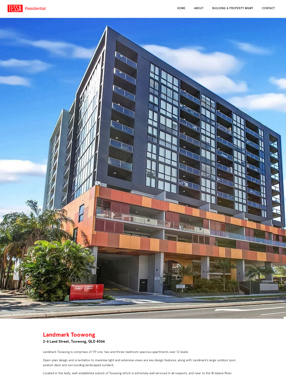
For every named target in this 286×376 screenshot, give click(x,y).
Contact (268, 8)
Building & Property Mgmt (232, 8)
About (199, 8)
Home (181, 8)
